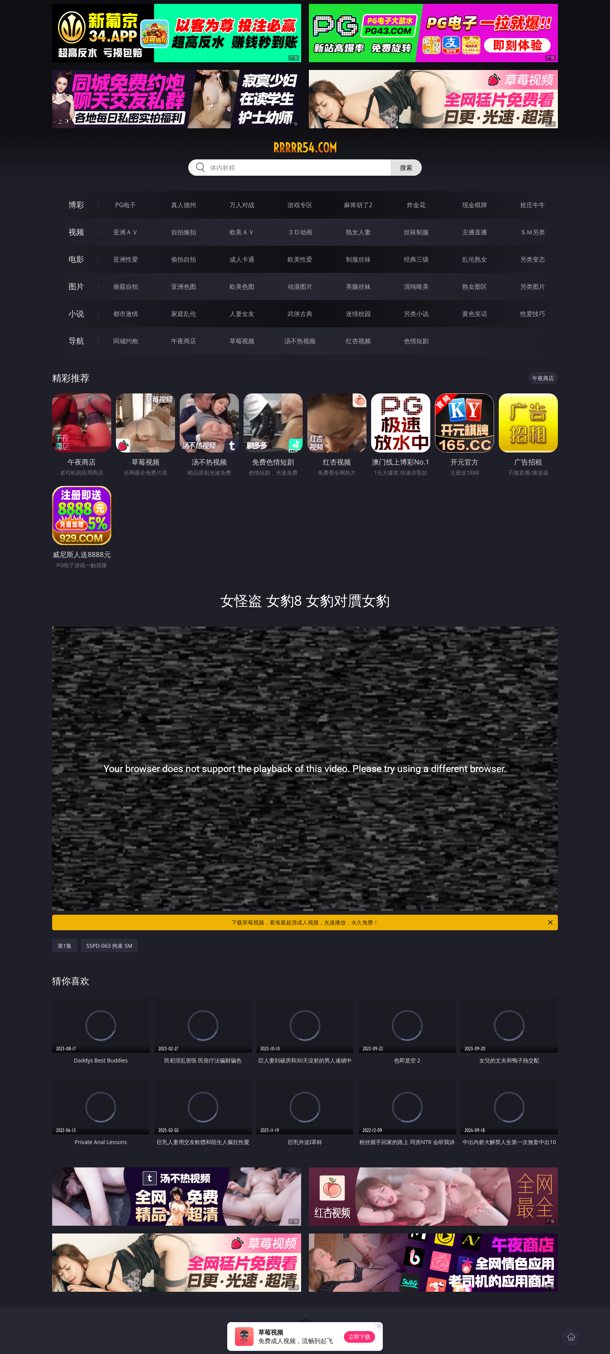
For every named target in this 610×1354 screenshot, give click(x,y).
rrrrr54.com (305, 147)
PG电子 (125, 205)
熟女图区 (474, 286)
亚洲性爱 (125, 259)
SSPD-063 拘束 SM (109, 945)
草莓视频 (242, 341)
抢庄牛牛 (532, 205)
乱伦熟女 (474, 259)
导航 (76, 340)
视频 (76, 232)
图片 (76, 286)
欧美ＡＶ (242, 232)
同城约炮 (125, 341)
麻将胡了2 (358, 205)
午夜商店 (183, 341)
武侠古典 (299, 313)
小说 (76, 313)
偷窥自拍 (125, 286)
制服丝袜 (358, 259)
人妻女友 (242, 313)
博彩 (76, 204)
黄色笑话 (474, 313)
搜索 (406, 167)
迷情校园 (358, 313)
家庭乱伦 (183, 313)
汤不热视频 (300, 341)
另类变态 (532, 259)
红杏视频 (358, 341)
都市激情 (125, 313)
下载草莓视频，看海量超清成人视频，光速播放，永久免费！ (392, 922)
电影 (76, 259)
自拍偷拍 (183, 232)
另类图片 (532, 286)
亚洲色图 (183, 286)
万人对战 (242, 205)
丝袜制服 (416, 232)
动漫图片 (299, 286)
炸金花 (416, 205)
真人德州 (183, 205)
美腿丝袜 (358, 286)
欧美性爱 (299, 259)
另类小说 (416, 313)
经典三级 (416, 259)
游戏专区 (299, 205)
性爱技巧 (532, 313)
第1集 (65, 945)
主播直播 (474, 232)
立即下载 (359, 1336)
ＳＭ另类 (532, 232)
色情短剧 (416, 341)
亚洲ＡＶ (125, 232)
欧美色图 (242, 286)
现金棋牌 (474, 205)
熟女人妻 (358, 232)
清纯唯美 (416, 286)
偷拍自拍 (183, 259)
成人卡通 (242, 259)
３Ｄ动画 (299, 232)
